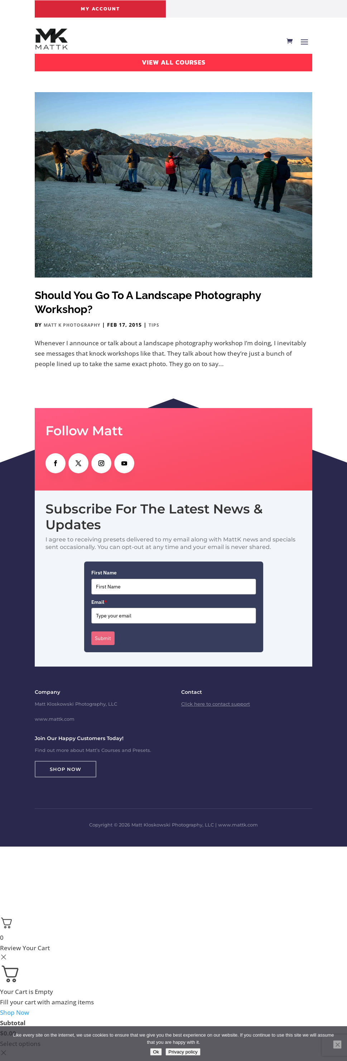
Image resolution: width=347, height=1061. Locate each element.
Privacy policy (182, 1052)
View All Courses (174, 62)
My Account (100, 9)
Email (99, 602)
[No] (337, 1044)
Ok (156, 1052)
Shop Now (65, 769)
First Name (104, 572)
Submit (103, 638)
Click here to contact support (215, 704)
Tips (154, 325)
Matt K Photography (72, 325)
